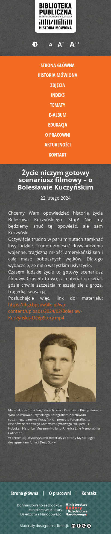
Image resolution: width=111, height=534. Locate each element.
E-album (57, 115)
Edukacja (57, 124)
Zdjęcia (57, 85)
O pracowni (57, 134)
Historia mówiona (57, 75)
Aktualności (58, 144)
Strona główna (58, 65)
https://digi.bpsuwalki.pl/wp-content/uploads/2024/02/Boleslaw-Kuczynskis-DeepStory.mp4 (45, 311)
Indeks (58, 95)
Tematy (57, 105)
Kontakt (57, 154)
